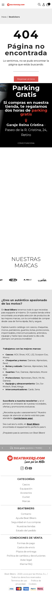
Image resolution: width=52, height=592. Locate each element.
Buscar (39, 5)
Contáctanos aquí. (23, 418)
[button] (26, 79)
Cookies (31, 584)
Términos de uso (19, 580)
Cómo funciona (26, 143)
